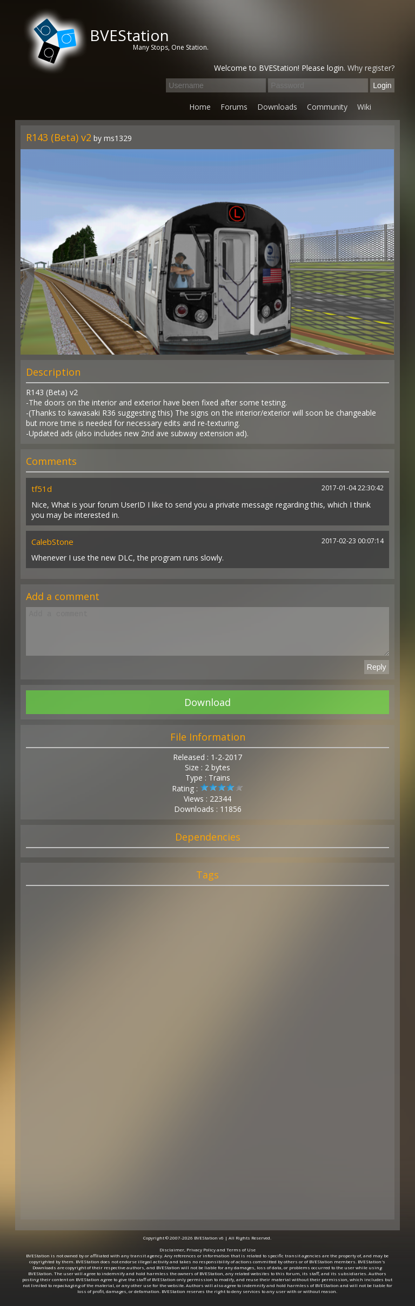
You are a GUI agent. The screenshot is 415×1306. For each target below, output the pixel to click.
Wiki (364, 107)
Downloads (277, 107)
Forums (233, 107)
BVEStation (129, 35)
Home (200, 107)
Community (327, 107)
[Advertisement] (207, 1065)
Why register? (370, 68)
